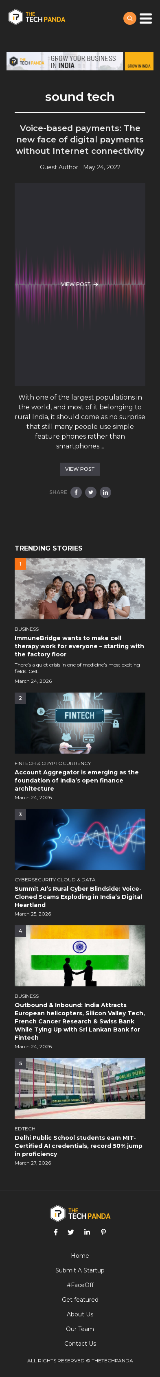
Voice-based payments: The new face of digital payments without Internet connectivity (80, 139)
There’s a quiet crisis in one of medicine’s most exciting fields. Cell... (77, 668)
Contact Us (80, 1343)
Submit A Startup (80, 1270)
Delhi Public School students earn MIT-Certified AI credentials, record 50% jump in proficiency (78, 1146)
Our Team (80, 1329)
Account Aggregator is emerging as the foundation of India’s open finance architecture (77, 780)
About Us (80, 1314)
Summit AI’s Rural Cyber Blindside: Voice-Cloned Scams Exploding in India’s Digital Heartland (78, 897)
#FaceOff (80, 1285)
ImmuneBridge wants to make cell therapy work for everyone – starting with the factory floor (79, 646)
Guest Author (59, 167)
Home (80, 1255)
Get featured (80, 1299)
